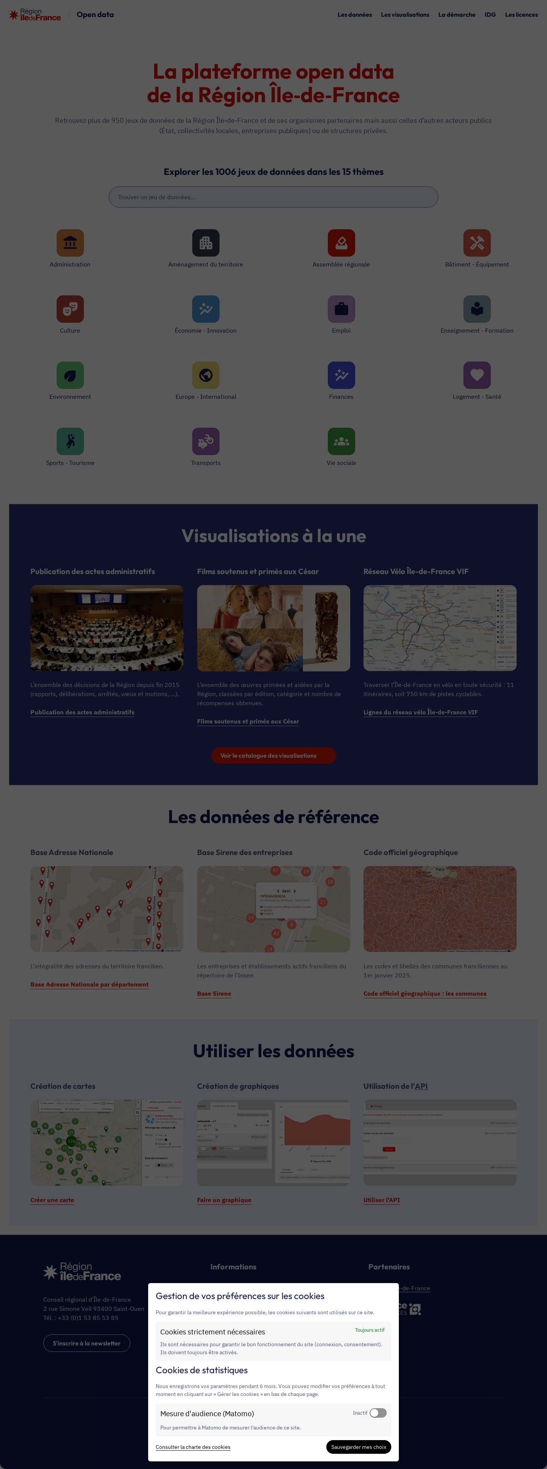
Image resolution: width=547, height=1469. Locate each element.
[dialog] (273, 1372)
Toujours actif (369, 1329)
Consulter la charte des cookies (193, 1447)
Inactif (360, 1412)
